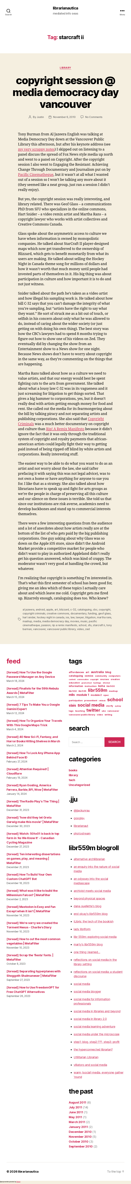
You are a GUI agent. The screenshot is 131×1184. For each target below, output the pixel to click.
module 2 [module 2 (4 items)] (96, 695)
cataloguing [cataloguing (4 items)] (76, 675)
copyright (104, 609)
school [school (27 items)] (115, 699)
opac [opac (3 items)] (106, 695)
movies (74, 621)
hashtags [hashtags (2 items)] (97, 683)
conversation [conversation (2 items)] (83, 679)
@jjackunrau (82, 810)
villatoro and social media (90, 1065)
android (40, 609)
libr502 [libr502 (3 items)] (73, 691)
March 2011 (77, 1122)
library (65, 67)
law (73, 617)
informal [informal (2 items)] (106, 683)
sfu (90, 625)
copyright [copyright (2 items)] (94, 679)
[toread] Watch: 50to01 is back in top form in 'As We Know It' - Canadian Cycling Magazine (33, 838)
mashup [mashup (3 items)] (113, 691)
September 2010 (81, 1146)
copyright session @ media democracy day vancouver (65, 92)
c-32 (73, 609)
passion (45, 625)
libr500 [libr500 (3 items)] (110, 686)
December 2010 (80, 1131)
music (83, 621)
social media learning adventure (94, 1026)
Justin (40, 117)
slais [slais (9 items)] (72, 705)
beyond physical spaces (89, 898)
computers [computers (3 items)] (115, 676)
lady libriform (82, 929)
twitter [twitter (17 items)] (93, 710)
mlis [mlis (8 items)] (72, 695)
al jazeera (28, 609)
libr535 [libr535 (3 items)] (82, 691)
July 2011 (75, 1107)
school (82, 625)
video (80, 629)
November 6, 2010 (64, 117)
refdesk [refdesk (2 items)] (102, 701)
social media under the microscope (96, 1034)
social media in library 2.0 (90, 1019)
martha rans (104, 617)
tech (72, 780)
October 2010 (78, 1141)
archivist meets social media (92, 891)
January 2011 (78, 1127)
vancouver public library (61, 629)
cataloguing (84, 609)
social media (82, 984)
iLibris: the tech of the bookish (93, 921)
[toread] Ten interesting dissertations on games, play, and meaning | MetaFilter (33, 858)
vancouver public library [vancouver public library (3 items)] (82, 714)
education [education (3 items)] (74, 682)
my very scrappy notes (36, 149)
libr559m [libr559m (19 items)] (97, 690)
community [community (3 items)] (101, 676)
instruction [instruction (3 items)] (91, 686)
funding (92, 613)
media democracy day (55, 621)
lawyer (80, 617)
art (56, 609)
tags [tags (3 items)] (71, 711)
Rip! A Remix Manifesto (65, 429)
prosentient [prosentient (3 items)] (90, 700)
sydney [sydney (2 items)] (118, 706)
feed (13, 661)
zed (87, 629)
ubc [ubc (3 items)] (104, 711)
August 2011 (77, 1102)
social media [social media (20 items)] (91, 705)
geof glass (104, 613)
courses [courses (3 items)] (104, 679)
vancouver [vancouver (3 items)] (113, 711)
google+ (79, 818)
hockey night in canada (50, 617)
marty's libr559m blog (88, 944)
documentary (78, 613)
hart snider (29, 617)
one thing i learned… (87, 952)
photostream (82, 833)
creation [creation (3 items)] (115, 679)
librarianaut (81, 826)
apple (49, 609)
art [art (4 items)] (87, 672)
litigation (90, 617)
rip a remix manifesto (64, 625)
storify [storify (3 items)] (109, 706)
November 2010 (80, 1136)
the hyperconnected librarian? (93, 1049)
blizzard (64, 609)
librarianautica (65, 8)
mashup (27, 621)
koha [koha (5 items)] (101, 686)
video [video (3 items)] (100, 714)
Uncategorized (79, 785)
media (37, 621)
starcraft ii (99, 625)
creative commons (58, 613)
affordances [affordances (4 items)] (76, 672)
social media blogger (87, 991)
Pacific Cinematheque (35, 175)
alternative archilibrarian (89, 859)
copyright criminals (34, 613)
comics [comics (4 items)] (89, 675)
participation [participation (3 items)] (76, 700)
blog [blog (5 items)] (108, 672)
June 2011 (76, 1112)
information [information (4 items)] (76, 686)
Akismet (18, 1182)
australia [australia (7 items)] (97, 672)
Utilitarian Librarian (86, 1057)
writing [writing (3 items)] (108, 714)
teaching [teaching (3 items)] (80, 711)
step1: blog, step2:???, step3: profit (97, 1042)
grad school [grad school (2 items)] (86, 683)
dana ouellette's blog (87, 906)
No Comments (93, 117)
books (73, 770)
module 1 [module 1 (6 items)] (82, 695)
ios (67, 617)
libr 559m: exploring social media (95, 936)
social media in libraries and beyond (97, 1011)
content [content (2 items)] (72, 679)
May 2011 (75, 1117)
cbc (95, 609)
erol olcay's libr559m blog (91, 913)
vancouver (39, 629)
